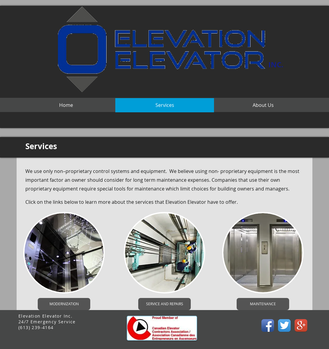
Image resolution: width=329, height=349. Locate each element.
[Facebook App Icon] (267, 325)
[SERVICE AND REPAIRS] (164, 304)
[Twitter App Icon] (284, 325)
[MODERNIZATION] (64, 304)
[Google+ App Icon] (301, 325)
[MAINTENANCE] (263, 304)
